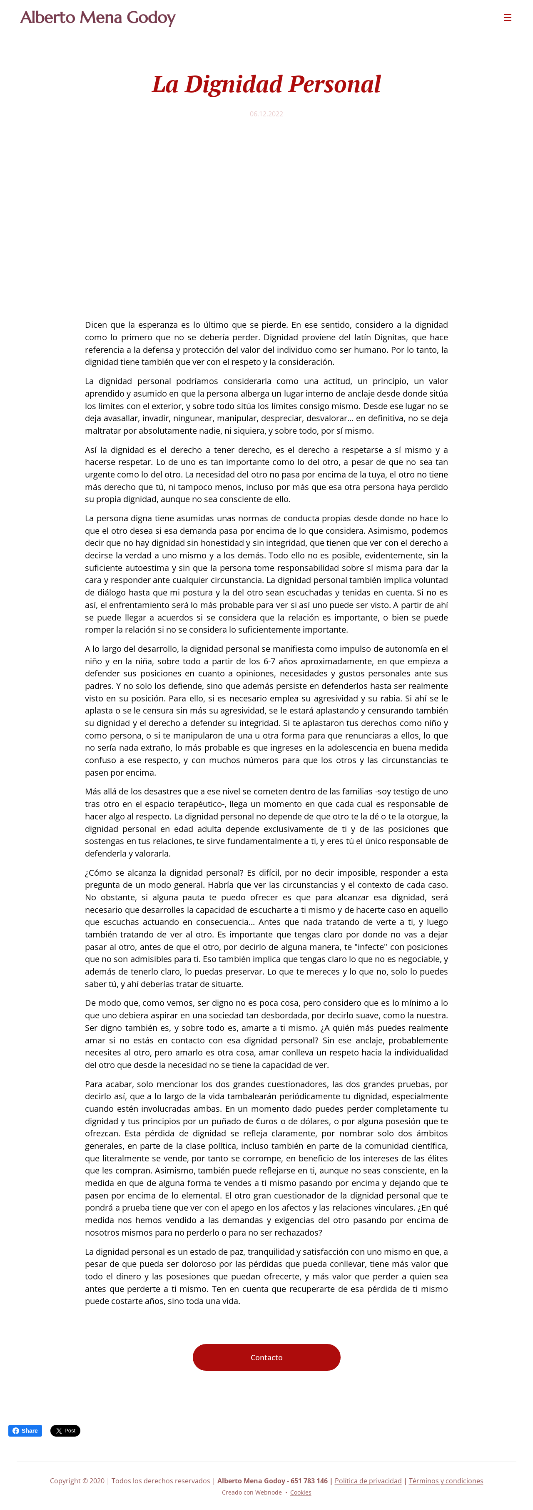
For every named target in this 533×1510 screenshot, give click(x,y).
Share (25, 1430)
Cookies (300, 1492)
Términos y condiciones (446, 1480)
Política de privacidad (368, 1480)
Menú (507, 17)
